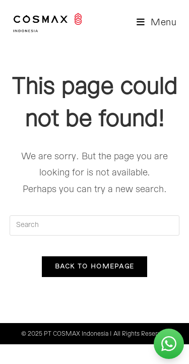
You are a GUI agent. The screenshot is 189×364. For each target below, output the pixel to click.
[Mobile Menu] (156, 22)
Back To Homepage (95, 266)
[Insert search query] (95, 225)
